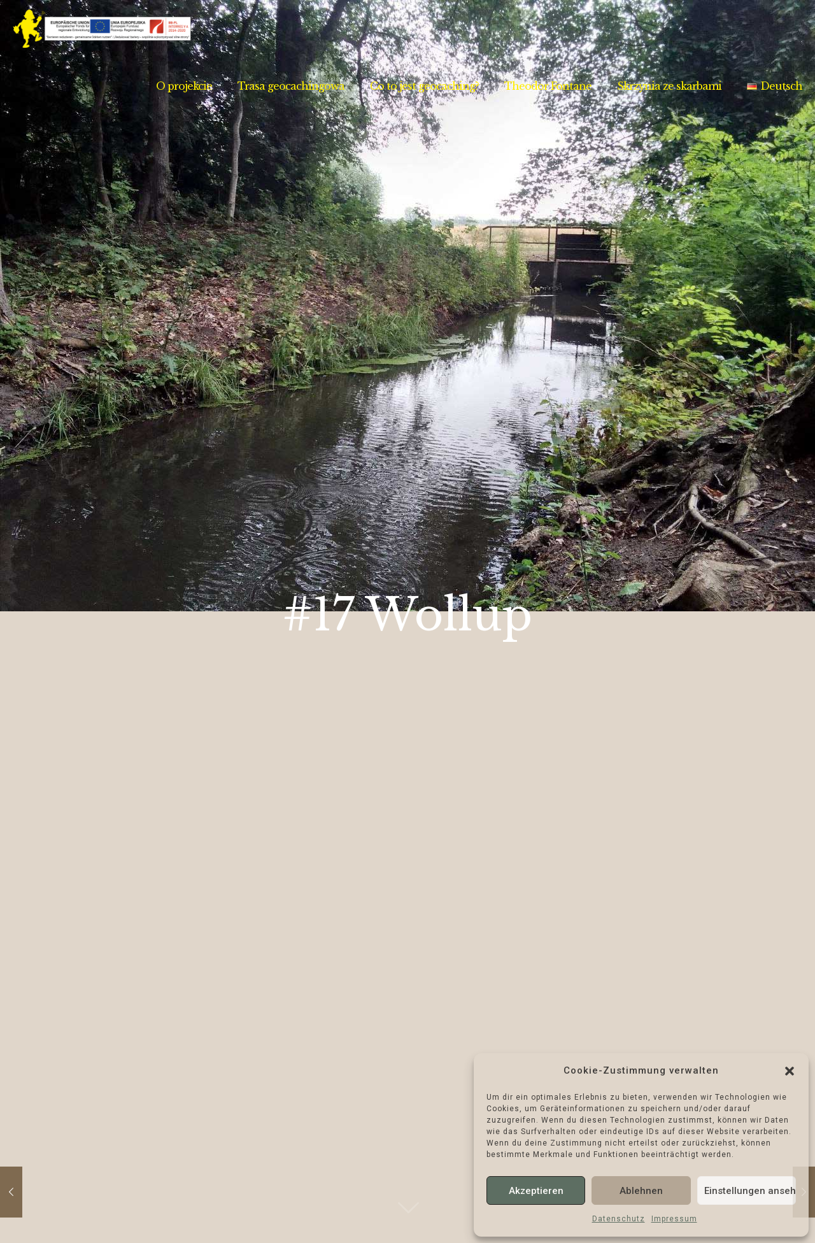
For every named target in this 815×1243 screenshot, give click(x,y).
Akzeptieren (536, 1191)
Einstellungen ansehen (750, 1191)
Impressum (674, 1218)
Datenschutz (618, 1218)
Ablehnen (641, 1191)
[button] (789, 1071)
